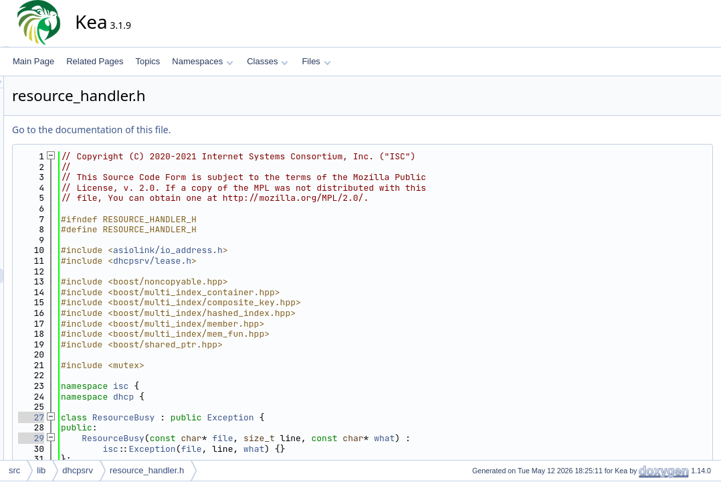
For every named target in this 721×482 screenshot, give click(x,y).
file (342, 438)
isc (241, 386)
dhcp (243, 396)
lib (41, 470)
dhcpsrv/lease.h (272, 260)
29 (151, 438)
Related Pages (94, 61)
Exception (350, 417)
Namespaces (202, 61)
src (14, 470)
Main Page (33, 61)
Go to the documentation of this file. (211, 129)
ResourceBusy (244, 417)
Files (316, 61)
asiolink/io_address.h (288, 250)
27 (151, 417)
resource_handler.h (147, 470)
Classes (267, 61)
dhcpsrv (77, 470)
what (504, 438)
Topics (147, 61)
